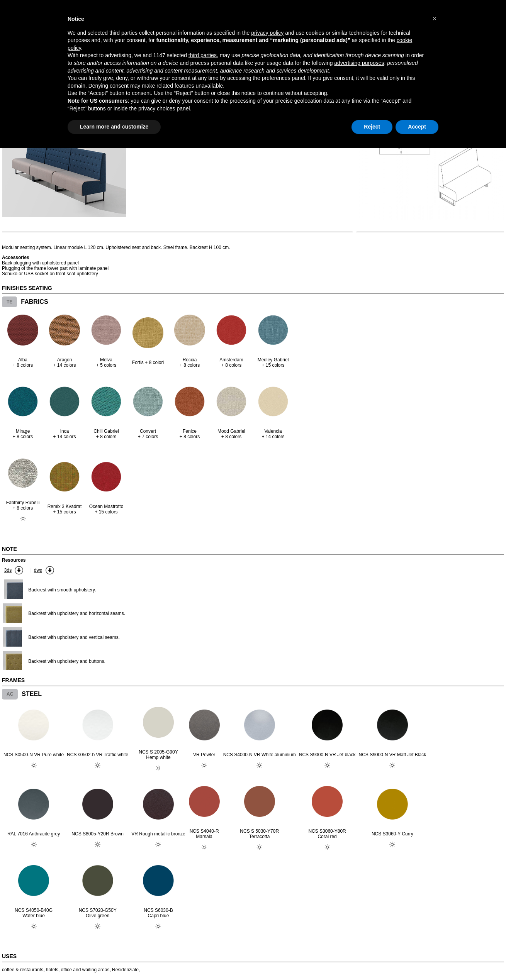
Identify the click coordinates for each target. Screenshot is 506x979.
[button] (434, 18)
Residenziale (125, 969)
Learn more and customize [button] (114, 127)
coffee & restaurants (22, 969)
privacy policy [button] (267, 33)
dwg (38, 570)
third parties (202, 55)
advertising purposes (359, 63)
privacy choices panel (164, 108)
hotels (52, 969)
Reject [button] (372, 127)
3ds (8, 570)
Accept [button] (417, 127)
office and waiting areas (85, 969)
